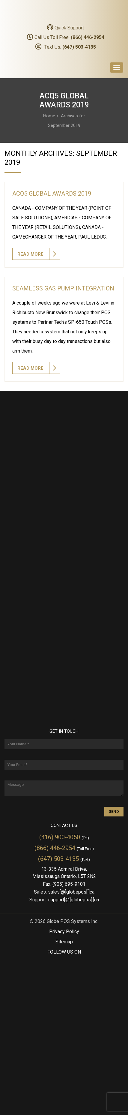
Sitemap (64, 942)
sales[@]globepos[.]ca (71, 892)
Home (49, 115)
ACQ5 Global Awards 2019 (51, 193)
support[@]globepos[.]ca (73, 900)
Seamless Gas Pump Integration (63, 288)
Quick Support (69, 28)
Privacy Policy (64, 931)
